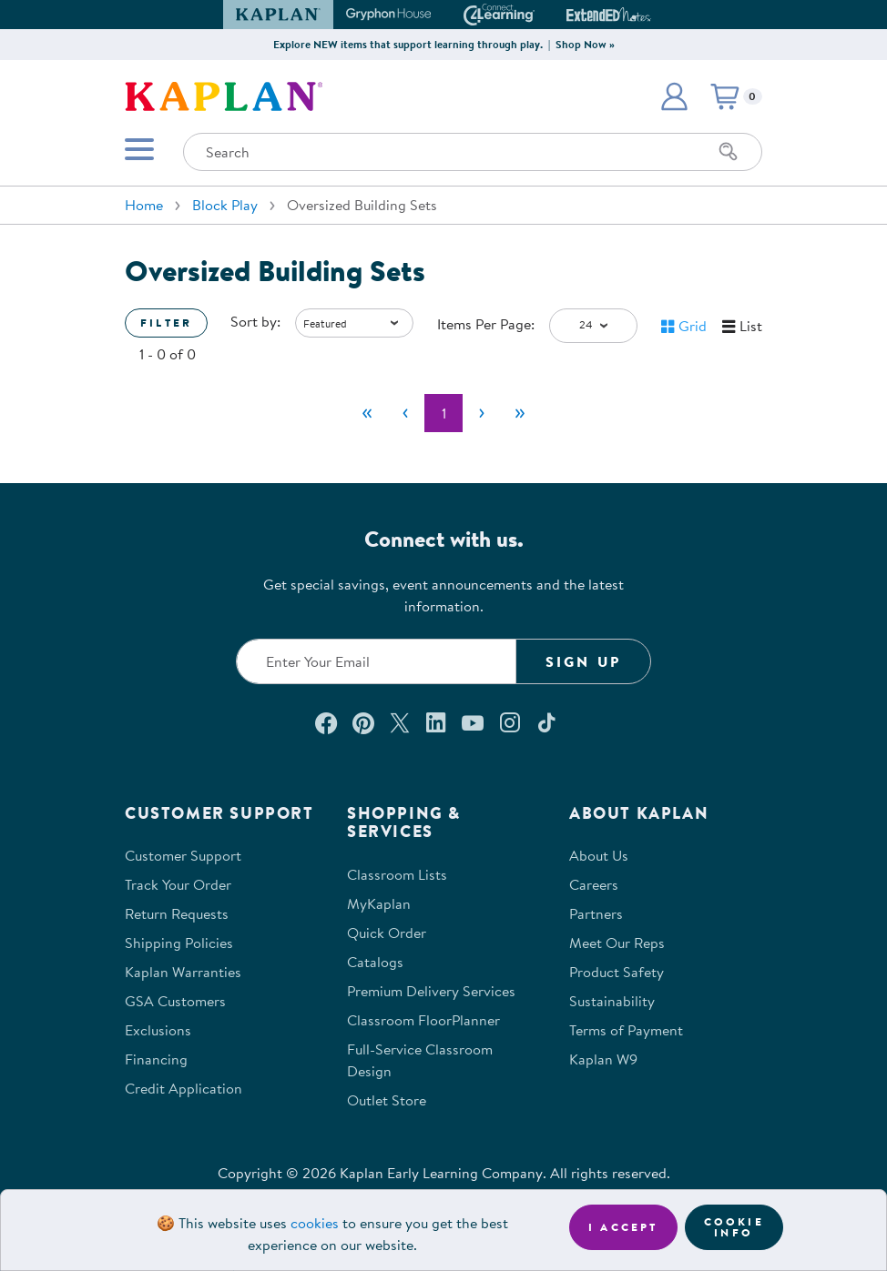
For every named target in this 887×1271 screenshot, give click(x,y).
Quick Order (386, 933)
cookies (315, 1223)
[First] (367, 413)
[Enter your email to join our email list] (376, 661)
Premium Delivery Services (431, 991)
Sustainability (612, 1001)
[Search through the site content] (472, 152)
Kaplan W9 (603, 1059)
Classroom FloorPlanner (423, 1020)
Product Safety (616, 972)
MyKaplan (379, 903)
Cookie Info (734, 1227)
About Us (598, 855)
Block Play (225, 205)
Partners (596, 913)
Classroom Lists (397, 874)
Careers (593, 884)
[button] (673, 96)
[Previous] (405, 413)
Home (144, 205)
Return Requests (177, 913)
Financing (156, 1059)
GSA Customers (175, 1001)
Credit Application (183, 1088)
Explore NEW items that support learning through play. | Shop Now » (444, 44)
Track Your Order (178, 884)
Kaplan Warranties (183, 972)
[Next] (482, 413)
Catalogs (375, 962)
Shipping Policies (179, 943)
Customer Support (183, 855)
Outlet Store (386, 1100)
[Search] (728, 152)
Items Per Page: (486, 324)
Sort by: (255, 321)
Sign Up (583, 661)
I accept (623, 1227)
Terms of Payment (626, 1030)
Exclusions (158, 1030)
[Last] (520, 413)
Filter (166, 322)
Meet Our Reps (617, 943)
